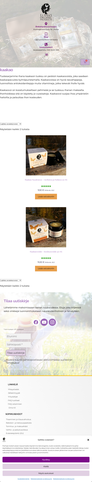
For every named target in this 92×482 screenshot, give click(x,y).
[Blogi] (46, 34)
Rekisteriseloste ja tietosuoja (41, 479)
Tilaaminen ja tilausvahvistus (18, 419)
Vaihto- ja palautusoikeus (17, 430)
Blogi (46, 37)
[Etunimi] (18, 336)
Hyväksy (46, 459)
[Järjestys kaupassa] (10, 124)
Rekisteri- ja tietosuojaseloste (19, 423)
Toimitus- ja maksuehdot (17, 426)
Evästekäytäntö (23, 479)
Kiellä (46, 466)
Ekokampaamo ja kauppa (46, 27)
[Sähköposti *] (18, 344)
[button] (88, 440)
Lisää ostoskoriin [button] (46, 196)
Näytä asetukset (46, 473)
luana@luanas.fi (46, 47)
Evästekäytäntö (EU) (15, 433)
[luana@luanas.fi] (46, 44)
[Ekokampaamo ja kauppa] (46, 23)
